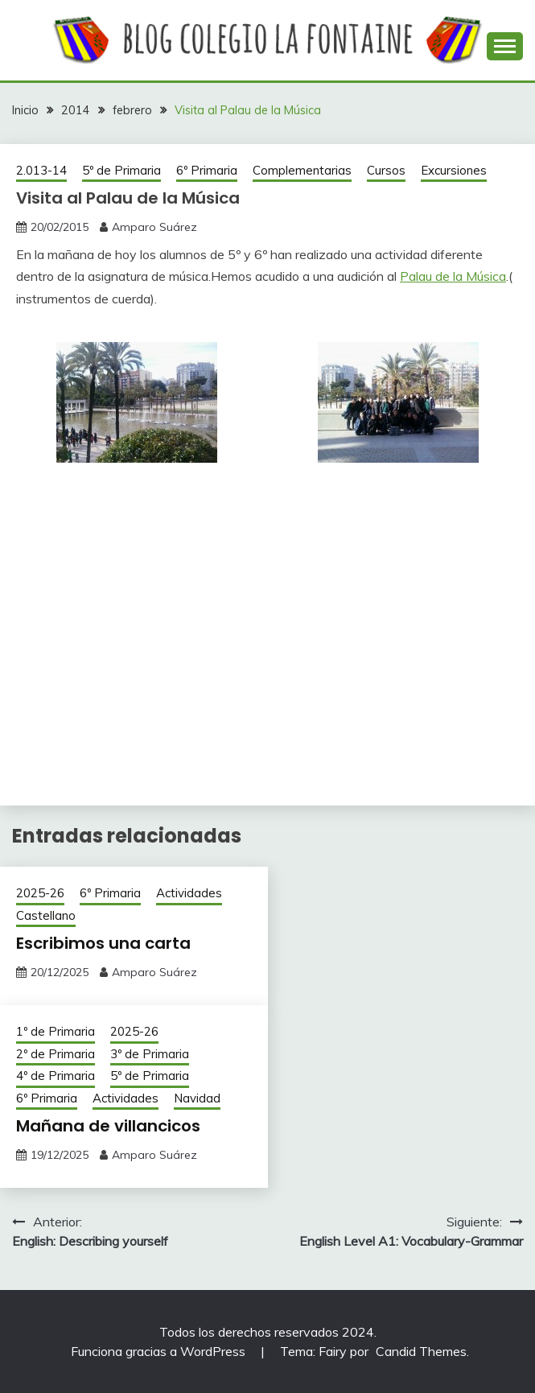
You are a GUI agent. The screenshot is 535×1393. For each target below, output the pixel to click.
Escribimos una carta (103, 943)
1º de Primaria (55, 1031)
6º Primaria (206, 170)
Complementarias (302, 170)
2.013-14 (41, 170)
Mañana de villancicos (108, 1126)
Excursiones (454, 170)
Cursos (386, 170)
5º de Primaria (121, 170)
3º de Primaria (149, 1053)
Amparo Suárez (154, 227)
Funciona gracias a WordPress (160, 1351)
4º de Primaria (55, 1075)
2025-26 (40, 893)
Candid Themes (421, 1351)
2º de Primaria (55, 1053)
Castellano (46, 915)
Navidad (197, 1098)
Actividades (189, 893)
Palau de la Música (453, 276)
